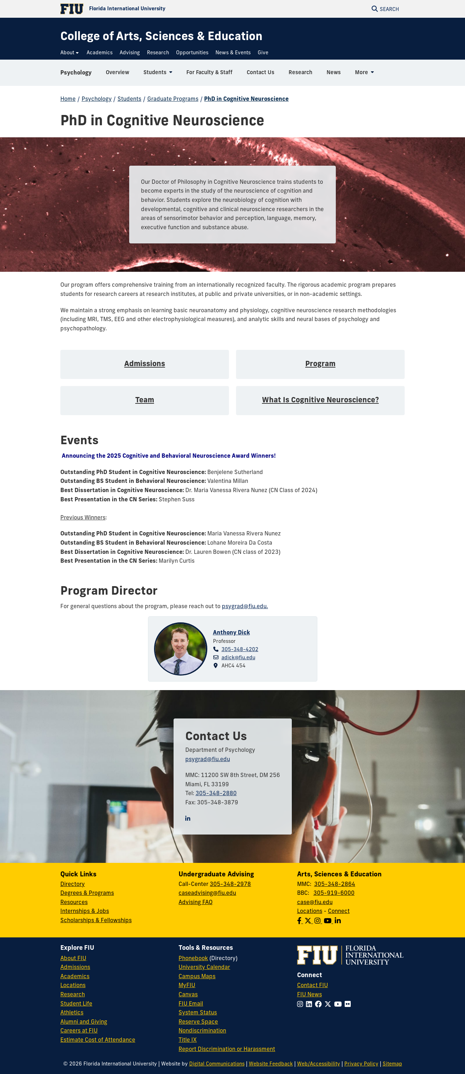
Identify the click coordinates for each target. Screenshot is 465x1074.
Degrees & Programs (87, 892)
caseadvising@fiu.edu (207, 892)
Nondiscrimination (202, 1030)
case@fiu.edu (315, 901)
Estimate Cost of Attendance (97, 1039)
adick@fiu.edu (238, 657)
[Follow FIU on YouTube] (339, 1004)
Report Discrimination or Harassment (227, 1048)
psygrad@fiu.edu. (245, 606)
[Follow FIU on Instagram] (301, 1004)
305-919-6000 (334, 892)
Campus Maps (197, 976)
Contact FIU (312, 984)
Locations (309, 910)
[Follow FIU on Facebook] (319, 1004)
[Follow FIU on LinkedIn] (310, 1004)
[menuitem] (70, 53)
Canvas (188, 994)
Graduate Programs (172, 98)
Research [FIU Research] (72, 994)
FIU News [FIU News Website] (309, 994)
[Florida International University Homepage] (146, 8)
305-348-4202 (239, 649)
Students (129, 98)
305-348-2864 (334, 883)
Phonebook (193, 958)
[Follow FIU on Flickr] (349, 1004)
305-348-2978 (230, 883)
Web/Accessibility (318, 1064)
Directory (72, 883)
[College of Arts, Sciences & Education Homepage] (161, 36)
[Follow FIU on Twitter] (329, 1004)
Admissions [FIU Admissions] (75, 966)
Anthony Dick (231, 632)
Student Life (76, 1003)
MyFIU (187, 984)
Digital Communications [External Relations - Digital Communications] (217, 1064)
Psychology (76, 72)
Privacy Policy (361, 1064)
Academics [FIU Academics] (74, 976)
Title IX (188, 1039)
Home (68, 98)
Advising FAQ (196, 901)
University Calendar (204, 966)
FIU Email (191, 1003)
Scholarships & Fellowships (96, 920)
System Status (198, 1012)
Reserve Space (198, 1021)
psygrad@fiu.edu (207, 758)
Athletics (71, 1012)
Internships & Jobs (84, 910)
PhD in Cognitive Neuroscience (246, 98)
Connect (339, 910)
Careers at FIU (79, 1030)
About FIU (73, 958)
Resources (74, 901)
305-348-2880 (216, 793)
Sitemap (392, 1064)
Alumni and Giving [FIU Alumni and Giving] (83, 1021)
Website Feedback (271, 1064)
